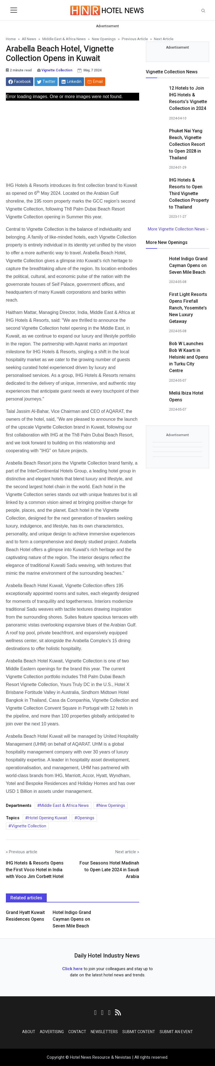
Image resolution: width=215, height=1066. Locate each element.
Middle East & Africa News (64, 805)
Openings (85, 817)
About (28, 1031)
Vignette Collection (56, 70)
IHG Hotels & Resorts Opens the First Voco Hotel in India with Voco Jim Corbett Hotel (35, 869)
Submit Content (138, 1031)
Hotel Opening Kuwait (47, 817)
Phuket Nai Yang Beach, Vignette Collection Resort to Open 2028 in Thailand (187, 144)
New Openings (112, 805)
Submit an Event (176, 1031)
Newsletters (104, 1031)
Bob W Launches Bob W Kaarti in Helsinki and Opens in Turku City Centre (188, 357)
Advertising (52, 1031)
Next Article (163, 39)
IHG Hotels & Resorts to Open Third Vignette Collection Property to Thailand (189, 193)
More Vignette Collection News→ (178, 229)
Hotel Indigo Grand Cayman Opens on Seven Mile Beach (72, 919)
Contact (77, 1031)
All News (29, 39)
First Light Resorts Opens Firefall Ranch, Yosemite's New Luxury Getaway (188, 308)
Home (11, 39)
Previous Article (135, 39)
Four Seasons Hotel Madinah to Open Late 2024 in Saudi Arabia (109, 869)
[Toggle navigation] (14, 10)
